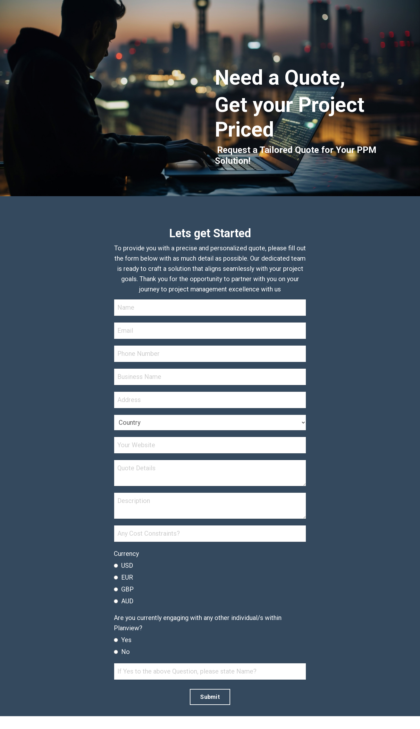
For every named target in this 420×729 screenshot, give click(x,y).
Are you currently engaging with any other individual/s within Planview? (197, 623)
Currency (126, 553)
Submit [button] (210, 696)
